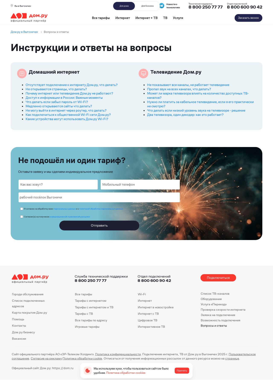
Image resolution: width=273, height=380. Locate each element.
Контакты (19, 325)
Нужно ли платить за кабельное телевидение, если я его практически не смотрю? (200, 104)
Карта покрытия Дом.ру (29, 312)
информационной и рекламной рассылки (70, 216)
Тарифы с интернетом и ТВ (94, 307)
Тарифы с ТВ (84, 314)
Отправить (99, 225)
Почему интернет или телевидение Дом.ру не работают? (69, 93)
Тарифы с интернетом (90, 300)
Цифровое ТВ (147, 320)
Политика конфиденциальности (118, 354)
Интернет (122, 18)
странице (232, 358)
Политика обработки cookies (125, 373)
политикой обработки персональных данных (101, 208)
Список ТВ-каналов (215, 293)
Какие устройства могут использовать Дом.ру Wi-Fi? (67, 119)
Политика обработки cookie (82, 358)
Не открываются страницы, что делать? (56, 89)
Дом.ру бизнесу (23, 332)
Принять (182, 370)
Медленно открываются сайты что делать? (59, 106)
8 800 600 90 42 (244, 7)
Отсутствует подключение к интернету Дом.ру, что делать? (72, 85)
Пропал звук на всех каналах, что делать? (179, 89)
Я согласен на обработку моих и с (73, 208)
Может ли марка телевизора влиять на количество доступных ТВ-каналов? (198, 95)
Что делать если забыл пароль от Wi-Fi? (57, 102)
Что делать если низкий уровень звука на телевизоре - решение (196, 110)
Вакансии (19, 338)
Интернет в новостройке (156, 307)
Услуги (178, 18)
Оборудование (211, 299)
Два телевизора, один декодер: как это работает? (185, 114)
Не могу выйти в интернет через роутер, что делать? (66, 110)
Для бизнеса (147, 5)
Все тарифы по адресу (91, 320)
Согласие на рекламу (46, 358)
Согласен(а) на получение (57, 216)
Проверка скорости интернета (223, 309)
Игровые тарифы (87, 327)
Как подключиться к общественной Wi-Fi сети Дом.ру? (68, 114)
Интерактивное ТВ (151, 327)
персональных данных (65, 208)
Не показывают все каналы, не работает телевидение (188, 85)
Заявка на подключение (218, 315)
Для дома (124, 5)
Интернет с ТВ (148, 314)
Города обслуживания (28, 294)
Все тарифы (101, 18)
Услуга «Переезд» (214, 304)
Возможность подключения (220, 320)
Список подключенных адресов (28, 303)
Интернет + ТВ (146, 18)
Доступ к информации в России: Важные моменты (64, 97)
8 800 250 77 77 (90, 280)
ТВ (165, 18)
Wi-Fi (142, 294)
